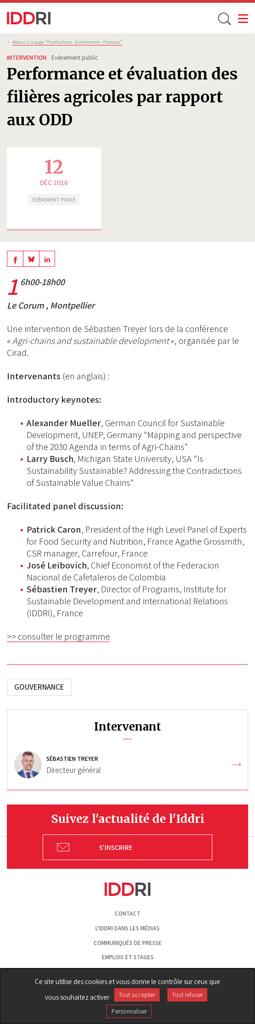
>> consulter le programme (58, 636)
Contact (127, 913)
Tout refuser (187, 994)
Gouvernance (39, 687)
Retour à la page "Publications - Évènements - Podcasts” (67, 42)
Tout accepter (137, 994)
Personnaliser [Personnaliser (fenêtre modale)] (129, 1011)
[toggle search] (224, 18)
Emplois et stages (128, 957)
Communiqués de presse (128, 943)
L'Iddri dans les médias (127, 928)
